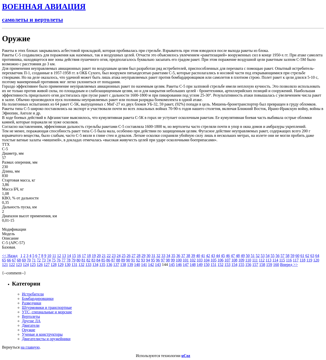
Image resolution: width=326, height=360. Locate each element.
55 (273, 255)
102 (193, 260)
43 (213, 255)
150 (207, 264)
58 (288, 255)
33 (163, 255)
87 (113, 260)
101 (186, 260)
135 (102, 264)
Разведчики (31, 303)
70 (29, 260)
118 (302, 260)
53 (263, 255)
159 (269, 264)
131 (74, 264)
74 (49, 260)
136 (109, 264)
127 (47, 264)
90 (128, 260)
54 (268, 255)
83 (93, 260)
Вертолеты (31, 316)
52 (258, 255)
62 (307, 255)
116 (289, 260)
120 (316, 260)
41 (203, 255)
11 (54, 255)
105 (214, 260)
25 (124, 255)
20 (99, 255)
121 (5, 264)
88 (118, 260)
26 (129, 255)
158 (262, 264)
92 (138, 260)
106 (220, 260)
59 (292, 255)
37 (183, 255)
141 (144, 264)
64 (317, 255)
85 (103, 260)
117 (295, 260)
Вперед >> (289, 264)
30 (148, 255)
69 (24, 260)
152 (220, 264)
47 (233, 255)
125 (33, 264)
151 (214, 264)
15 (74, 255)
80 (78, 260)
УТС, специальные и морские (47, 312)
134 (95, 264)
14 (69, 255)
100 (179, 260)
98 (168, 260)
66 (9, 260)
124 (26, 264)
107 (227, 260)
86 (108, 260)
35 (173, 255)
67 (14, 260)
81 (83, 260)
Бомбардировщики (38, 298)
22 (109, 255)
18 (89, 255)
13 (64, 255)
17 (84, 255)
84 (98, 260)
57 (283, 255)
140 (137, 264)
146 (179, 264)
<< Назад (9, 255)
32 (158, 255)
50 (248, 255)
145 (172, 264)
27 (134, 255)
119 (309, 260)
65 (4, 260)
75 (54, 260)
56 (278, 255)
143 (158, 264)
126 (40, 264)
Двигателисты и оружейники (46, 339)
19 (94, 255)
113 (268, 260)
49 (243, 255)
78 (69, 260)
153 (227, 264)
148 (193, 264)
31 (153, 255)
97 (163, 260)
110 (248, 260)
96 (158, 260)
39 (193, 255)
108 (234, 260)
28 (139, 255)
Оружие (28, 330)
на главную (30, 347)
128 (54, 264)
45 (223, 255)
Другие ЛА (31, 321)
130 (68, 264)
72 (39, 260)
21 (104, 255)
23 (114, 255)
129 (61, 264)
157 (255, 264)
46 (228, 255)
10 (49, 255)
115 (282, 260)
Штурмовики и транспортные (47, 307)
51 (253, 255)
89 (123, 260)
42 (208, 255)
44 (218, 255)
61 (302, 255)
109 (241, 260)
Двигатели (30, 325)
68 (19, 260)
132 (81, 264)
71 (34, 260)
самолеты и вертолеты (32, 19)
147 (186, 264)
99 (173, 260)
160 (276, 264)
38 (188, 255)
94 (148, 260)
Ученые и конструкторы (42, 334)
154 (234, 264)
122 (12, 264)
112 (261, 260)
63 (312, 255)
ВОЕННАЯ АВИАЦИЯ (44, 6)
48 (238, 255)
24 (119, 255)
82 (88, 260)
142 (151, 264)
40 (198, 255)
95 (153, 260)
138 (123, 264)
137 (116, 264)
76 (59, 260)
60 (297, 255)
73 (44, 260)
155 (241, 264)
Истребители (33, 294)
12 (59, 255)
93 (143, 260)
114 (275, 260)
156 (248, 264)
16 (79, 255)
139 (130, 264)
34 (168, 255)
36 (178, 255)
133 (88, 264)
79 (73, 260)
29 (143, 255)
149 (200, 264)
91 (133, 260)
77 (64, 260)
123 (19, 264)
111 (255, 260)
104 (207, 260)
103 (200, 260)
